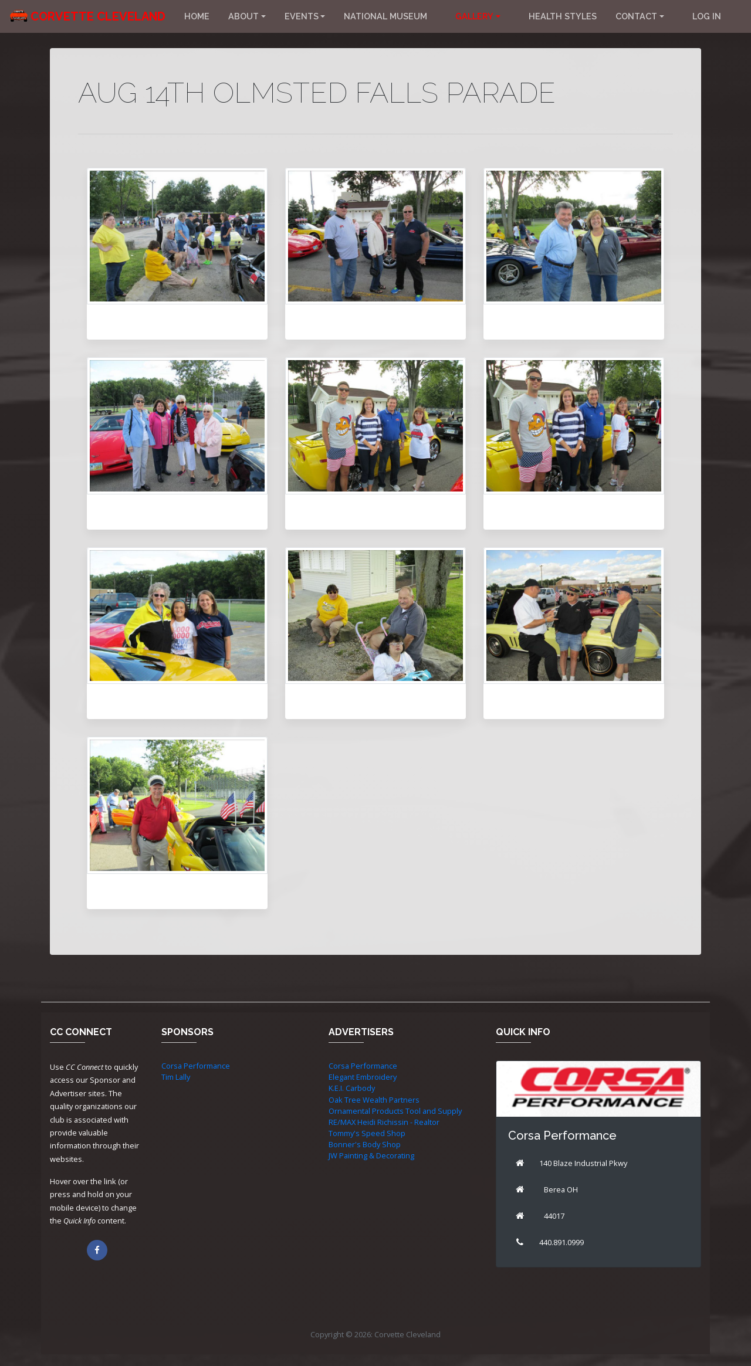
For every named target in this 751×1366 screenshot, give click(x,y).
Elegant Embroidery (363, 1077)
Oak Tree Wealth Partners (374, 1099)
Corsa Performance (195, 1065)
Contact (636, 16)
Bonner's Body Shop (365, 1144)
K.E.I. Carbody (352, 1088)
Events (302, 16)
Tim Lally (175, 1077)
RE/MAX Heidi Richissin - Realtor (384, 1122)
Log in (706, 16)
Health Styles (563, 16)
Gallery (474, 16)
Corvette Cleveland (98, 16)
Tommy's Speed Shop (367, 1133)
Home (196, 16)
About (243, 16)
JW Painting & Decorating (371, 1155)
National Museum (385, 16)
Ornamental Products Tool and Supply (395, 1111)
